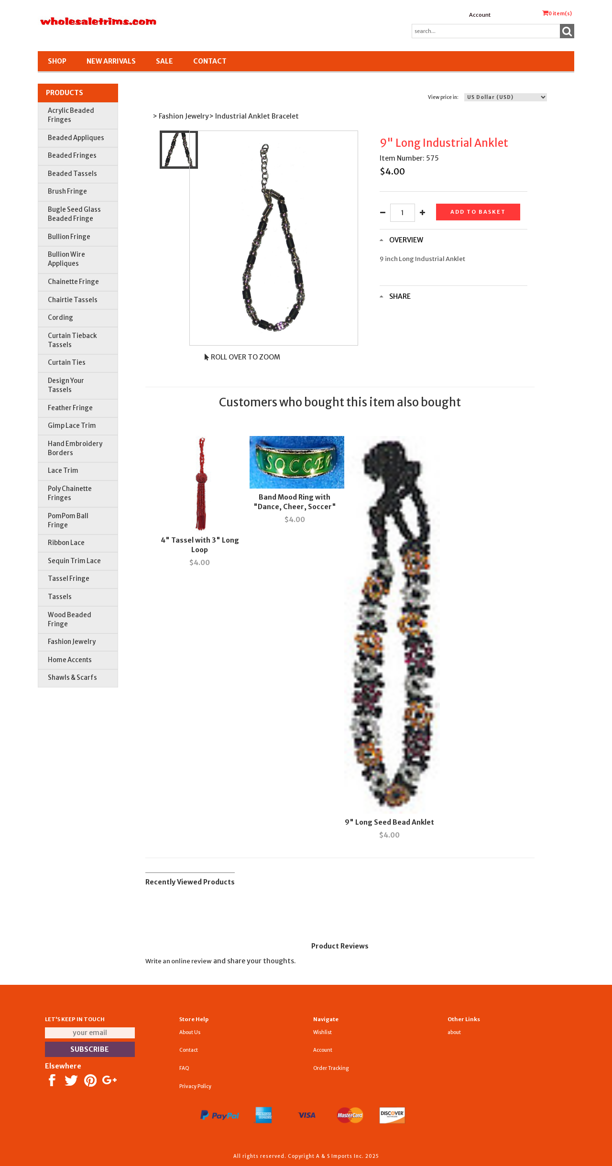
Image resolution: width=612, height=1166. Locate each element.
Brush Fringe (67, 191)
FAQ (184, 1068)
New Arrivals (111, 61)
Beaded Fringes (72, 156)
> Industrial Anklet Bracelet (254, 116)
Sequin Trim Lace (74, 561)
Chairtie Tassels (73, 300)
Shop (57, 61)
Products (64, 92)
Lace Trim (63, 471)
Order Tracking (331, 1068)
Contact (210, 61)
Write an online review (178, 961)
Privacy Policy (195, 1086)
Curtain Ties (67, 363)
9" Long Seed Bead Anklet (389, 822)
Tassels (60, 597)
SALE (164, 61)
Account (480, 14)
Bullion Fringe (69, 237)
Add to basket (478, 211)
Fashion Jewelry (72, 642)
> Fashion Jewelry (181, 116)
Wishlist (322, 1032)
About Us (189, 1032)
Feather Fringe (70, 408)
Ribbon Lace (66, 543)
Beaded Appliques (76, 138)
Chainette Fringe (73, 282)
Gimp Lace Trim (72, 426)
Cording (60, 318)
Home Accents (70, 660)
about (454, 1032)
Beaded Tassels (72, 174)
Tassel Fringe (68, 579)
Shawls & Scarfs (72, 678)
